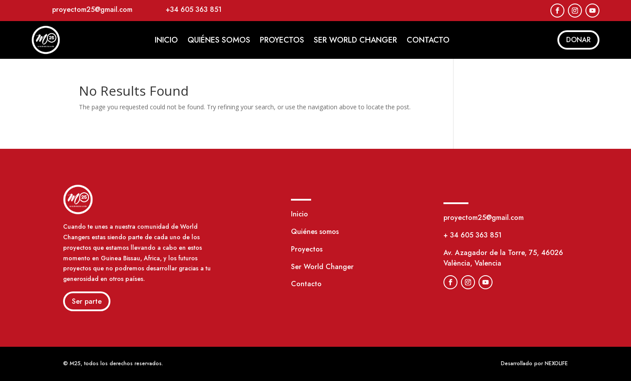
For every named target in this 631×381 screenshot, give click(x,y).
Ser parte (87, 301)
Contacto (428, 40)
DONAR (578, 40)
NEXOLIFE (556, 363)
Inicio (166, 40)
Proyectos (282, 40)
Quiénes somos (219, 40)
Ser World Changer (355, 40)
